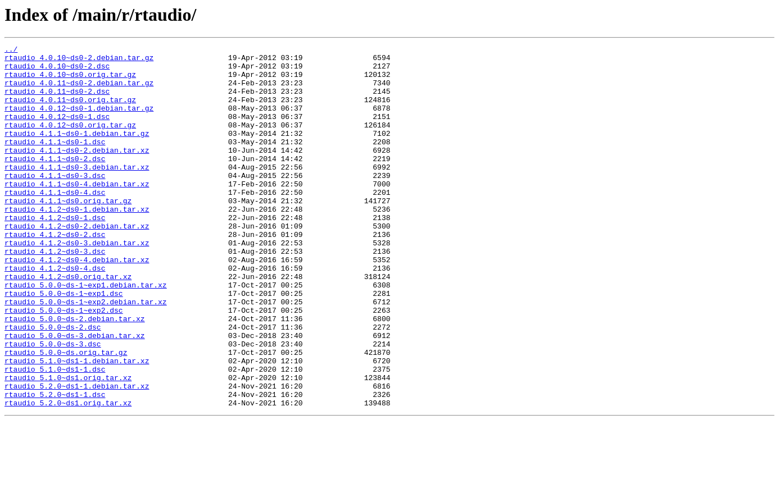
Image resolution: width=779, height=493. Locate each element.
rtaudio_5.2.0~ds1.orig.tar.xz (68, 475)
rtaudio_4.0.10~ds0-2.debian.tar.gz (78, 61)
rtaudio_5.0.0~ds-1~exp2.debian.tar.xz (85, 354)
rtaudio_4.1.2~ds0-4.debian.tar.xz (76, 303)
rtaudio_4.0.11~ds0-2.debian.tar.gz (78, 91)
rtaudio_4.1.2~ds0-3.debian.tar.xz (76, 283)
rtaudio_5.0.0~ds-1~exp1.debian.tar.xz (85, 333)
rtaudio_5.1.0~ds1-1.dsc (54, 435)
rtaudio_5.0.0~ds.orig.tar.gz (65, 414)
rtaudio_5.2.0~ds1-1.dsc (54, 465)
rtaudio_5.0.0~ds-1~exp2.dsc (63, 364)
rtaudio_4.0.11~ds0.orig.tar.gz (70, 111)
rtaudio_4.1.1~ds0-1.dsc (54, 162)
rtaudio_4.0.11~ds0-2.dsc (57, 101)
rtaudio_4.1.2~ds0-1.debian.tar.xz (76, 243)
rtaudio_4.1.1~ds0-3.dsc (54, 202)
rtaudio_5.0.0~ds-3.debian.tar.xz (74, 394)
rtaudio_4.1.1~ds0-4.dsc (54, 222)
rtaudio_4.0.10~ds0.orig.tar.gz (70, 81)
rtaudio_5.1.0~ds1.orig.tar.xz (68, 445)
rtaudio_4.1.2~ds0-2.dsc (54, 273)
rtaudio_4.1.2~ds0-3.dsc (54, 293)
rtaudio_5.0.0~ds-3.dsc (52, 404)
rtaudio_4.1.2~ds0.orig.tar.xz (68, 323)
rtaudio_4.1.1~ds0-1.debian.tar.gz (76, 152)
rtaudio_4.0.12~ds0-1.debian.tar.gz (78, 121)
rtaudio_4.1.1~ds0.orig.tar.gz (68, 232)
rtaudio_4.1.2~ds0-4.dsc (54, 313)
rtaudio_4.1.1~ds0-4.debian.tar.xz (76, 212)
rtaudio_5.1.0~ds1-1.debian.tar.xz (76, 424)
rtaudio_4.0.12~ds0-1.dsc (57, 131)
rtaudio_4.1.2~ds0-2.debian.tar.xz (76, 263)
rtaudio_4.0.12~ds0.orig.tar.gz (70, 141)
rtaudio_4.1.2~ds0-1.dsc (54, 253)
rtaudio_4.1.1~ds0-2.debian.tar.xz (76, 172)
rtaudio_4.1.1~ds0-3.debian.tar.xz (76, 192)
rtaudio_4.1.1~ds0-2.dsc (54, 182)
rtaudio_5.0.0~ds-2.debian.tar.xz (74, 374)
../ (10, 50)
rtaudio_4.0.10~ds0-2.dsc (57, 71)
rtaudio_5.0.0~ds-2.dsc (52, 384)
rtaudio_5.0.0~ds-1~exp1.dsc (63, 344)
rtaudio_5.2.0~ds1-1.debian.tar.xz (76, 455)
